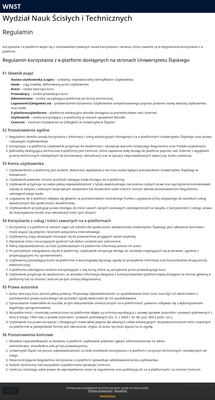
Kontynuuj (107, 396)
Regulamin (120, 391)
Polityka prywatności (100, 391)
